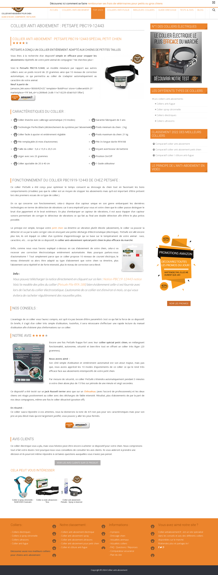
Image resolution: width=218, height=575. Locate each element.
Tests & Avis (187, 9)
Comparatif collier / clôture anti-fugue (173, 155)
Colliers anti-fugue (118, 9)
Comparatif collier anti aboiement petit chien (177, 149)
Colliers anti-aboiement (75, 9)
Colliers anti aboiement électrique (77, 532)
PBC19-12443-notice (127, 279)
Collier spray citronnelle (168, 109)
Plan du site (116, 554)
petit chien (57, 227)
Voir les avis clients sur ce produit (77, 462)
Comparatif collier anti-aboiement (171, 143)
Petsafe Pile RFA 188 (71, 284)
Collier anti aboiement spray (75, 535)
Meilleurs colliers (144, 9)
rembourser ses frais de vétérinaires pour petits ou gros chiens (125, 3)
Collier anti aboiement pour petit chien (80, 543)
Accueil (54, 9)
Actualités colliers (118, 543)
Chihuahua (90, 391)
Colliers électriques (165, 115)
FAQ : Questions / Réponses (124, 547)
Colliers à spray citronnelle (25, 535)
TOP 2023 (98, 9)
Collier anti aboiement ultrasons (76, 539)
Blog (200, 9)
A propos (114, 532)
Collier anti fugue (20, 543)
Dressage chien (117, 535)
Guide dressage (167, 9)
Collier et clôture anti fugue (74, 547)
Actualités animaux (119, 539)
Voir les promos (178, 303)
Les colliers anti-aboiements (168, 98)
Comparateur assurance (122, 551)
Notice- (108, 279)
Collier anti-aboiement (117, 570)
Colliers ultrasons (165, 120)
